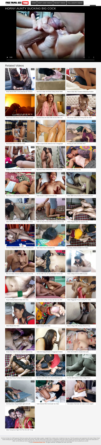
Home (34, 3)
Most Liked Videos (45, 3)
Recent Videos (59, 3)
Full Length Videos (75, 3)
